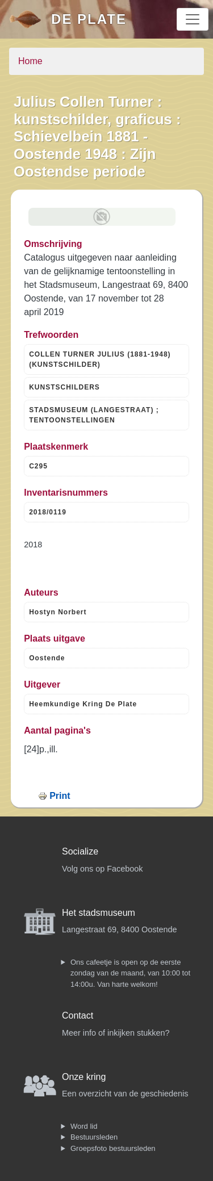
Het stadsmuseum (98, 913)
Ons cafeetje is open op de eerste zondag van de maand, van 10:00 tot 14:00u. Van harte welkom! (130, 973)
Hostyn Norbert (57, 612)
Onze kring (84, 1077)
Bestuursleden (94, 1137)
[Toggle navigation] (192, 19)
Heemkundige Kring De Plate (83, 704)
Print (59, 796)
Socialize (80, 851)
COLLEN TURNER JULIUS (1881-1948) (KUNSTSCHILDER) (99, 359)
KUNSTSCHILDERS (64, 387)
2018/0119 (47, 512)
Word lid (83, 1126)
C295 (38, 466)
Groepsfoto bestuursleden (113, 1148)
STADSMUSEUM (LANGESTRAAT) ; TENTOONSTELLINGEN (94, 415)
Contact (77, 1015)
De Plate (89, 19)
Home (30, 61)
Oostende (47, 658)
